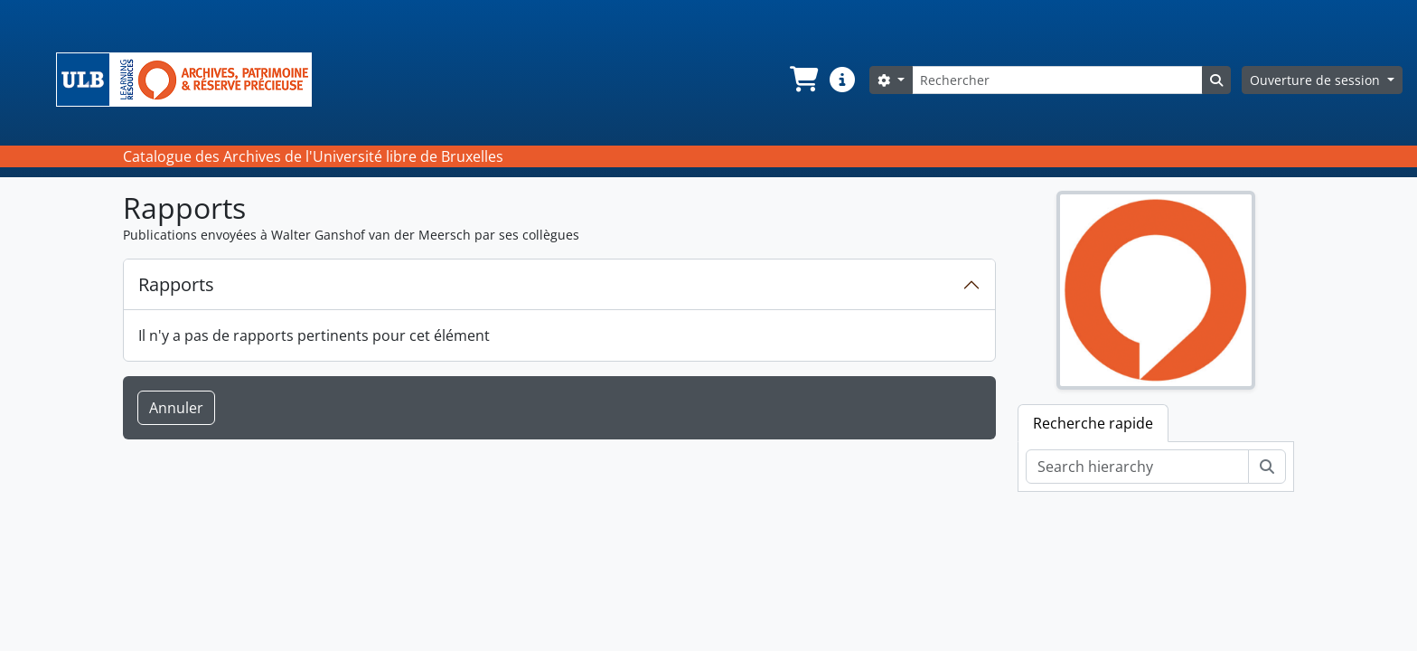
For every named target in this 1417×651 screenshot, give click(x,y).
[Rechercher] (1057, 80)
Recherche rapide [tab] (1093, 423)
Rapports (176, 284)
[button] (802, 79)
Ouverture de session (1317, 80)
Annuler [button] (176, 408)
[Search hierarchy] (1137, 466)
